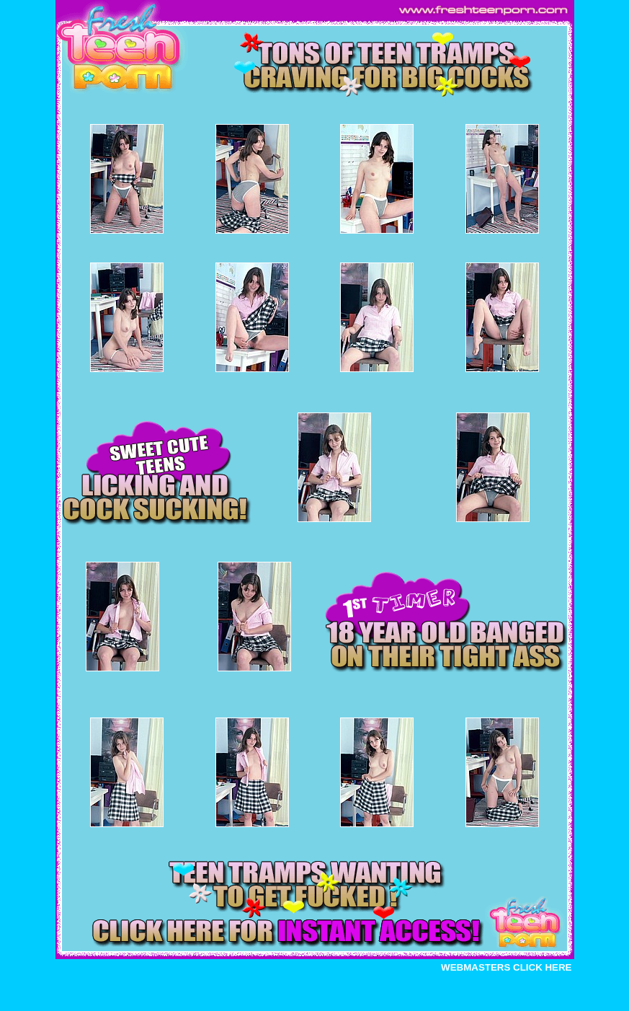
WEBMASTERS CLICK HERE (506, 967)
